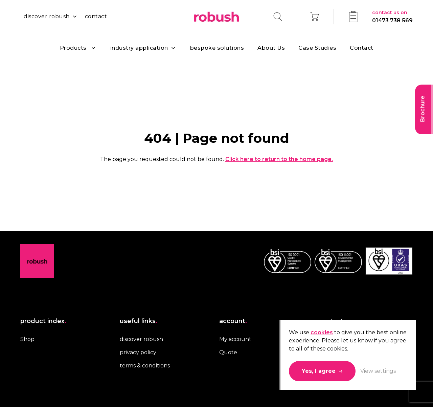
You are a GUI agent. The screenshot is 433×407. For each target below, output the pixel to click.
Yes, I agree (319, 371)
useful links (138, 321)
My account (235, 339)
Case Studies (317, 48)
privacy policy (138, 352)
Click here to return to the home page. (279, 159)
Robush (216, 17)
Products (73, 48)
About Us (271, 48)
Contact (361, 48)
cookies (322, 332)
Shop (27, 339)
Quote (228, 352)
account (233, 321)
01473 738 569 (392, 16)
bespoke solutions (217, 48)
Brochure (422, 109)
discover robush (47, 16)
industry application (139, 48)
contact (96, 16)
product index (43, 321)
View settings (378, 371)
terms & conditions (145, 365)
